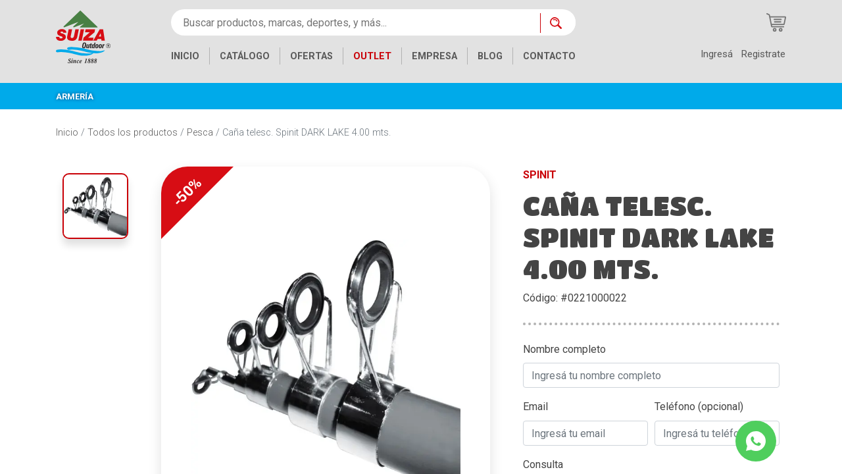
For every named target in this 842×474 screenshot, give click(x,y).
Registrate (763, 54)
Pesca (200, 132)
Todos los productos (132, 132)
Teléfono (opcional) (699, 406)
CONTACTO (549, 56)
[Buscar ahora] (558, 23)
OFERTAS (311, 56)
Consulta (543, 464)
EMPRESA (434, 56)
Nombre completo (564, 349)
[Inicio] (83, 36)
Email (535, 406)
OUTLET (372, 56)
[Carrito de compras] (776, 22)
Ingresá (717, 54)
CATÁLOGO (245, 56)
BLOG (490, 56)
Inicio (67, 132)
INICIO (185, 56)
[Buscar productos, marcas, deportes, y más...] (355, 22)
